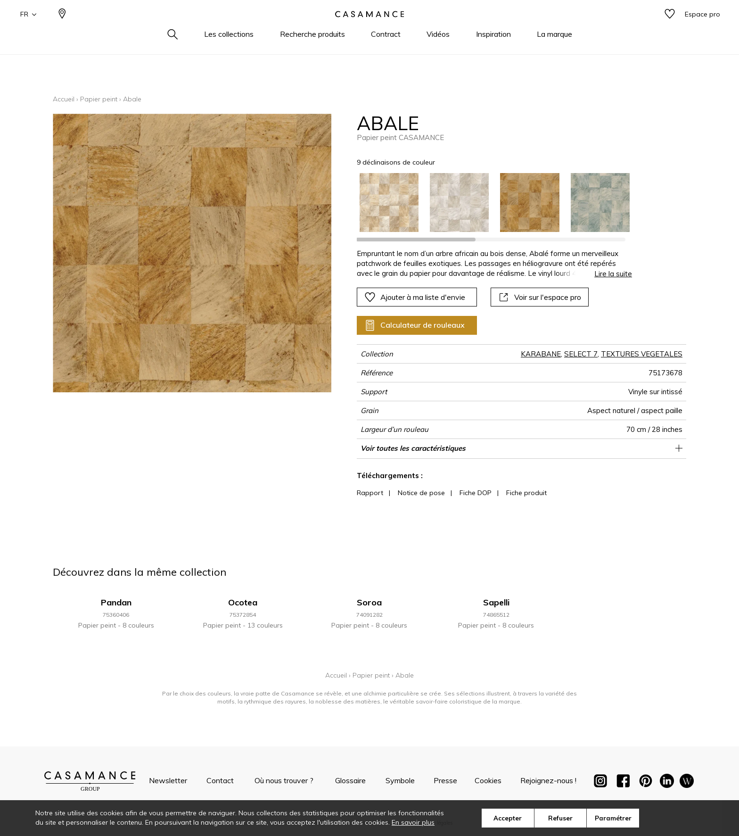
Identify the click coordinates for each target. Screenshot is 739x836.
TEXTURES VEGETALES (641, 353)
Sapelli (496, 602)
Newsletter (168, 780)
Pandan (116, 602)
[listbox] (489, 202)
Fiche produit (526, 492)
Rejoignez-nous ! (548, 780)
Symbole (400, 780)
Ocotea (242, 602)
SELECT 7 (581, 353)
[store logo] (369, 29)
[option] (389, 202)
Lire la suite (613, 273)
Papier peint (98, 99)
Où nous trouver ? (284, 780)
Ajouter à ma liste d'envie (414, 297)
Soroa (369, 602)
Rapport (370, 492)
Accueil (63, 99)
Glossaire (350, 780)
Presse (445, 780)
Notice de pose (421, 492)
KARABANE (541, 353)
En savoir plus (413, 822)
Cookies (488, 780)
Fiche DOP (476, 492)
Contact (220, 780)
